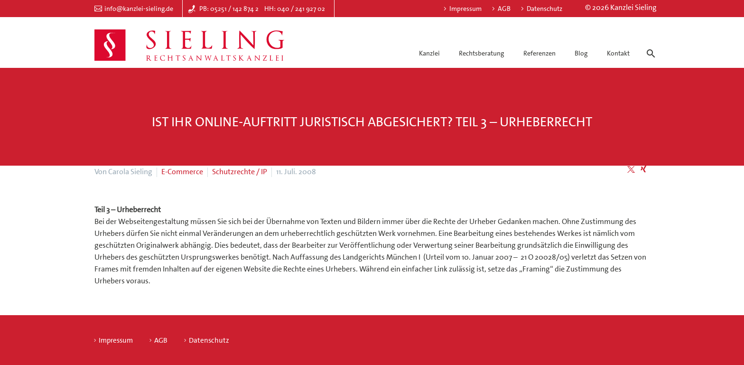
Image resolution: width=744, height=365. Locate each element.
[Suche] (649, 45)
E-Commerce (182, 172)
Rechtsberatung (481, 53)
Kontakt (618, 53)
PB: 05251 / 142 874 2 (229, 8)
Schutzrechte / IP (239, 172)
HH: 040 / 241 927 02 (294, 8)
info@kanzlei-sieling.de (138, 8)
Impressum (465, 8)
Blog (581, 53)
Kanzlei (429, 53)
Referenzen (539, 53)
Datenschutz (544, 8)
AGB (504, 8)
